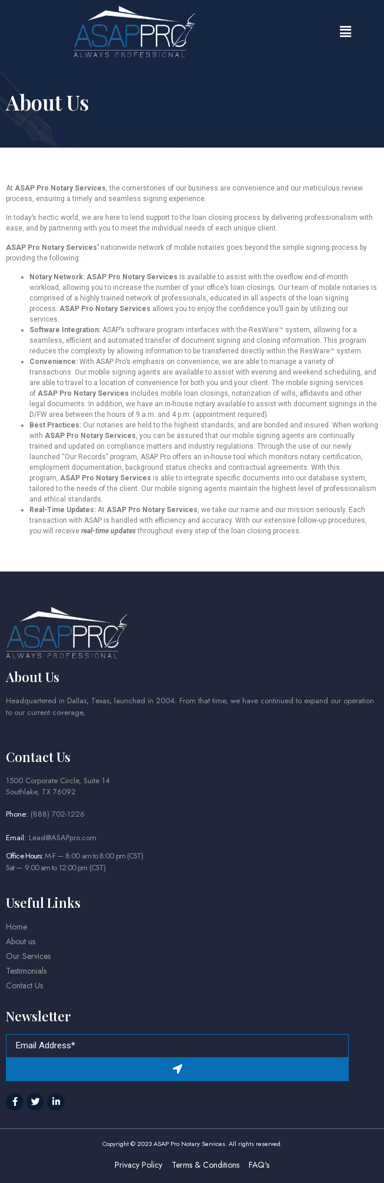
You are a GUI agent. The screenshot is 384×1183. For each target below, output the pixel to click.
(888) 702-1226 (58, 814)
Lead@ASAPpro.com (62, 837)
